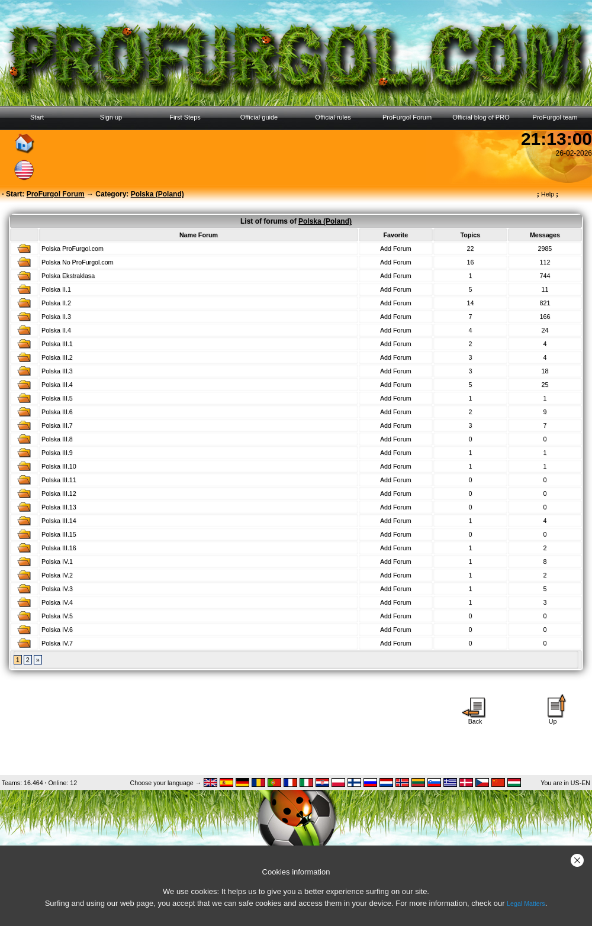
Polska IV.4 (57, 602)
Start (37, 117)
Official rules (332, 117)
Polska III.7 (57, 425)
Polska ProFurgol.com (72, 248)
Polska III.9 (57, 452)
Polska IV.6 (57, 629)
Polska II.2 (56, 302)
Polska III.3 (57, 371)
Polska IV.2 (57, 575)
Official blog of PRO (480, 117)
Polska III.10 (58, 466)
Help (548, 194)
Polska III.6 (57, 411)
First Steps (185, 117)
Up (553, 718)
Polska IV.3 (57, 588)
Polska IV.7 (57, 643)
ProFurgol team (555, 117)
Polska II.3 (56, 316)
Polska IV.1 (57, 561)
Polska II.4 (56, 330)
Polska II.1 (56, 289)
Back (475, 718)
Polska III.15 (58, 534)
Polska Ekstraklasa (68, 275)
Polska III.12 (58, 493)
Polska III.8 (57, 439)
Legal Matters (526, 903)
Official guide (259, 117)
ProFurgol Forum (407, 117)
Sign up (111, 117)
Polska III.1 (57, 343)
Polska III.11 (58, 479)
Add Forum (395, 248)
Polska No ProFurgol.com (77, 262)
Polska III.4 (57, 384)
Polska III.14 (58, 520)
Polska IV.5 (57, 616)
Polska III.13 (58, 507)
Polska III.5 (57, 398)
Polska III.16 (58, 547)
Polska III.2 (57, 357)
